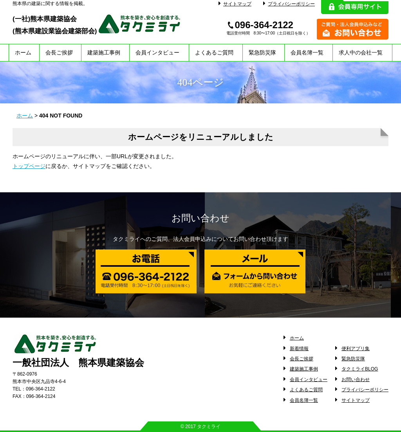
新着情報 (299, 348)
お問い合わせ (355, 379)
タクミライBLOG (359, 369)
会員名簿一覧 (307, 52)
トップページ (29, 166)
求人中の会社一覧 (361, 52)
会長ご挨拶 (59, 52)
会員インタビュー (157, 52)
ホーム (23, 52)
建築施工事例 (103, 52)
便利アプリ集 (355, 348)
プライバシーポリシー (289, 4)
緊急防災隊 (262, 52)
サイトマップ (235, 4)
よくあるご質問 (214, 52)
